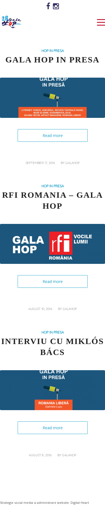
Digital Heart (80, 502)
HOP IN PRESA (52, 50)
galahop (73, 163)
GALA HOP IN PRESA (52, 59)
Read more (53, 135)
